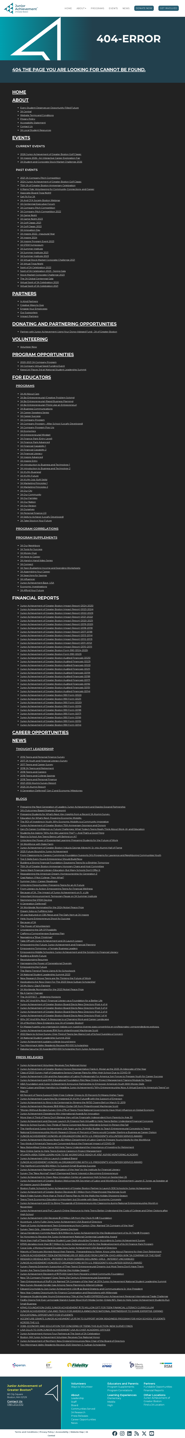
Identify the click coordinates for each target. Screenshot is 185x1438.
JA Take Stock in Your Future (36, 520)
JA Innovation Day (30, 230)
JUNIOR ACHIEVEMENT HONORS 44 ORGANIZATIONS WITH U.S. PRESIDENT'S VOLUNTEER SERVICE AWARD (81, 1162)
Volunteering (30, 339)
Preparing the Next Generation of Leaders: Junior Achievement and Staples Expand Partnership (72, 806)
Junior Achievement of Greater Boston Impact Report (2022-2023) (56, 613)
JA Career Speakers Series (34, 412)
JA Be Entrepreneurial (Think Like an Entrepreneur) (48, 405)
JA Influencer (27, 579)
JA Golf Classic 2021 (30, 222)
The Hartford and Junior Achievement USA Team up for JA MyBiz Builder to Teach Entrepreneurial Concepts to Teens (85, 1128)
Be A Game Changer (31, 993)
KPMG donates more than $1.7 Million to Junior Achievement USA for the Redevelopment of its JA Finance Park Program (86, 1244)
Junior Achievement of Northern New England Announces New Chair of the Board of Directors (72, 1341)
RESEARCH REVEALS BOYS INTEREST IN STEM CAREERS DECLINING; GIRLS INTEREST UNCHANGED (77, 1259)
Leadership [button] (77, 1398)
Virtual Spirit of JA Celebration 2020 (39, 282)
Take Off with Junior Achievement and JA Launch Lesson (51, 940)
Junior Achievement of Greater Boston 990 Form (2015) (50, 721)
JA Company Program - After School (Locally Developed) (51, 423)
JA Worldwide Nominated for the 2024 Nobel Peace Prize (52, 907)
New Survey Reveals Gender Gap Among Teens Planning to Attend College (61, 1285)
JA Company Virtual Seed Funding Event (42, 366)
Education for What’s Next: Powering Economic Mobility (51, 818)
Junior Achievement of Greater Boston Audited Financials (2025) (55, 657)
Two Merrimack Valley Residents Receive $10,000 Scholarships (54, 1045)
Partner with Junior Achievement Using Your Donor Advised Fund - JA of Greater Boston (68, 331)
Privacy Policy (27, 119)
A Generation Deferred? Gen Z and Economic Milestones (51, 790)
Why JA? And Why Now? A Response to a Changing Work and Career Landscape (64, 1019)
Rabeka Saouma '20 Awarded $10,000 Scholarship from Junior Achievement (62, 1049)
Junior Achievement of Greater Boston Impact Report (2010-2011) (56, 646)
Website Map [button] (77, 1432)
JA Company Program (32, 420)
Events (113, 8)
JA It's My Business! (30, 472)
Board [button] (74, 1405)
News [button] (74, 1423)
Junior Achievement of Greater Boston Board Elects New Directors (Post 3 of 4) (63, 1008)
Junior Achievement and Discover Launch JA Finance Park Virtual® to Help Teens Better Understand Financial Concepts (86, 1121)
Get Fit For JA (27, 196)
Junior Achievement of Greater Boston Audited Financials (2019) (55, 672)
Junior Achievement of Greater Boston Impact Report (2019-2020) (56, 624)
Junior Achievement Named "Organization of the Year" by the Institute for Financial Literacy (70, 1169)
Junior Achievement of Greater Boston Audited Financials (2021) (55, 669)
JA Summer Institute (31, 248)
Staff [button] (74, 1401)
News (126, 8)
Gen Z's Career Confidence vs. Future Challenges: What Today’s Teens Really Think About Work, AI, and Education (82, 829)
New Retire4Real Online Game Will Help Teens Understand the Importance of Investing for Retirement (77, 1147)
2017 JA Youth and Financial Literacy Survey (43, 760)
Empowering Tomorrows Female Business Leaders (48, 948)
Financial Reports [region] (154, 1390)
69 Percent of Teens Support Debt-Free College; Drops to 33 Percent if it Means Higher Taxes (71, 1095)
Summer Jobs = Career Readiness (38, 881)
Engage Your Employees (33, 308)
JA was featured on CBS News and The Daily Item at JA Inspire (54, 914)
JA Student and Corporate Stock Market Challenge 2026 (51, 161)
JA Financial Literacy (31, 453)
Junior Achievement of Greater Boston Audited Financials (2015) (55, 687)
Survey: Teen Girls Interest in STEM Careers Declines (49, 1229)
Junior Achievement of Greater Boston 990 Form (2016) (50, 717)
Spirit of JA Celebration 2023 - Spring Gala (43, 271)
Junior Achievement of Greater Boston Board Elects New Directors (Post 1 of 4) (63, 1015)
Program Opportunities (43, 354)
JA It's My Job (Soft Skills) (33, 479)
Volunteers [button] (78, 1383)
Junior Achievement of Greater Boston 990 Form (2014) (50, 725)
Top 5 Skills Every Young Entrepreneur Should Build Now (51, 859)
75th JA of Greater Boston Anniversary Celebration (47, 185)
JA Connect (26, 564)
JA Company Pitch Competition (37, 207)
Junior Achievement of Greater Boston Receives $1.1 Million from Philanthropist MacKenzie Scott (73, 1191)
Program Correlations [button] (119, 1390)
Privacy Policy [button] (47, 1432)
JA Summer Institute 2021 (34, 252)
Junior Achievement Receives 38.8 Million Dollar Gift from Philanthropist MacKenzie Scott (69, 1106)
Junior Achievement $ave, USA (37, 582)
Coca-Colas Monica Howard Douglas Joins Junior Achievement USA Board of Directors (68, 1247)
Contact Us (26, 126)
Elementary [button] (114, 1398)
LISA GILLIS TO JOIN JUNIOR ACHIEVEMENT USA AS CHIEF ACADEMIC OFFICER (65, 1329)
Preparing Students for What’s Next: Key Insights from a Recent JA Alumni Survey (65, 814)
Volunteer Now (28, 346)
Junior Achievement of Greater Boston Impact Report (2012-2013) (56, 639)
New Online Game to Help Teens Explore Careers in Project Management (60, 1151)
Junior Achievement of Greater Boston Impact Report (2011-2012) (56, 643)
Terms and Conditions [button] (26, 1432)
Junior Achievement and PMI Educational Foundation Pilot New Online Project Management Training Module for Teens (85, 1080)
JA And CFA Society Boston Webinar (40, 200)
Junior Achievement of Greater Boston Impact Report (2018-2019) (56, 628)
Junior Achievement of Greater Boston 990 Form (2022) (51, 695)
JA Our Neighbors (30, 545)
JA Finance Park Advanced (35, 442)
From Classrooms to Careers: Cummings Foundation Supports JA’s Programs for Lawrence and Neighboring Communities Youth (90, 855)
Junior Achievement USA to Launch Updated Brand (48, 1158)
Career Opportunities (40, 732)
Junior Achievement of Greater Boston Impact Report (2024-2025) (57, 605)
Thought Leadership (35, 749)
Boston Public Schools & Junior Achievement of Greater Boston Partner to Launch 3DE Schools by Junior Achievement (85, 1188)
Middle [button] (111, 1401)
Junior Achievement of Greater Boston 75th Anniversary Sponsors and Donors (63, 825)
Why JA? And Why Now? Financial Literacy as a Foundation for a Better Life (61, 1000)
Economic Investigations (33, 586)
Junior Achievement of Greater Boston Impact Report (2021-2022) (56, 616)
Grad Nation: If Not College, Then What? (42, 877)
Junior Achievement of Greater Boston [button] (157, 1399)
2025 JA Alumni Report (33, 786)
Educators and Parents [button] (122, 1383)
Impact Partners (29, 316)
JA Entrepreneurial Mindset (35, 434)
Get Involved (168, 8)
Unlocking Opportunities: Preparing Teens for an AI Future (52, 885)
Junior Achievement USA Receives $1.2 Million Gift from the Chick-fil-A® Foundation (66, 1218)
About (81, 8)
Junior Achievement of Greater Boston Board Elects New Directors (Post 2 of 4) (63, 1011)
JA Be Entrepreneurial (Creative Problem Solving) (47, 397)
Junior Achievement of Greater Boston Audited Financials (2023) (55, 661)
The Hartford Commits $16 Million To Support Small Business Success (58, 1165)
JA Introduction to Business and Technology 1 (45, 464)
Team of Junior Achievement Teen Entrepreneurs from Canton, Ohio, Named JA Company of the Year (77, 1225)
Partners (24, 293)
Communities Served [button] (83, 1408)
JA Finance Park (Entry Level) (36, 438)
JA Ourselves (27, 509)
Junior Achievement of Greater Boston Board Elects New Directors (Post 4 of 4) (64, 1004)
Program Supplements (36, 537)
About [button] (75, 1395)
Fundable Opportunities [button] (158, 1386)
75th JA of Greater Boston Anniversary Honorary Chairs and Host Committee (62, 866)
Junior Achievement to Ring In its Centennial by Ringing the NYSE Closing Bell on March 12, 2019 (72, 1102)
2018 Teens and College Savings (37, 775)
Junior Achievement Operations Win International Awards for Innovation (59, 1113)
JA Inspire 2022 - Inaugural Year (37, 233)
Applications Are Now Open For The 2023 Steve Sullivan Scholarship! (57, 982)
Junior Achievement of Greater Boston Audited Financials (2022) (55, 665)
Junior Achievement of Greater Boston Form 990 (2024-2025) (54, 650)
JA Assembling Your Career (35, 571)
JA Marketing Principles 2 (34, 487)
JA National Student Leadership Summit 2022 (45, 1037)
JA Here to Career (30, 556)
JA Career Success (30, 416)
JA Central (26, 111)
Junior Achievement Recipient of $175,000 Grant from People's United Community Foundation (72, 1274)
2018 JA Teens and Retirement (37, 768)
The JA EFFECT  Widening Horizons (40, 996)
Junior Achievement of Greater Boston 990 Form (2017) (50, 713)
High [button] (110, 1405)
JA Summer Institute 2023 (34, 256)
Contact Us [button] (14, 1401)
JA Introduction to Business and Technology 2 (45, 468)
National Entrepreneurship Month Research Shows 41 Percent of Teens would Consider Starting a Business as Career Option (88, 1132)
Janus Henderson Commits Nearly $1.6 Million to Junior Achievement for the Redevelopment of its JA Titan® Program (85, 1232)
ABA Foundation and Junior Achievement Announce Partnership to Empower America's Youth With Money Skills (82, 1084)
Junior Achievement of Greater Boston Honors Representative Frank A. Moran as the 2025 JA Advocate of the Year (83, 1069)
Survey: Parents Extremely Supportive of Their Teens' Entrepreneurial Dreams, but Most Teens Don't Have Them (82, 1266)
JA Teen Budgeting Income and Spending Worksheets (50, 568)
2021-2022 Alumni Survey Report (38, 783)
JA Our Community (30, 494)
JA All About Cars (29, 393)
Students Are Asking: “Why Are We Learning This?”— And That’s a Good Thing (62, 833)
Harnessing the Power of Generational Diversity (46, 963)
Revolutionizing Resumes (34, 959)
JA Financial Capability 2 (33, 449)
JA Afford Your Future (32, 590)
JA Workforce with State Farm (36, 844)
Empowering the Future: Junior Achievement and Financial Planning (58, 944)
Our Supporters (28, 312)
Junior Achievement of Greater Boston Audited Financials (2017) (55, 680)
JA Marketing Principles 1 (34, 483)
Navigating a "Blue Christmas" (36, 937)
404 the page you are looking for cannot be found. (79, 69)
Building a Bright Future (33, 955)
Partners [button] (149, 1383)
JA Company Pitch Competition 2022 (40, 211)
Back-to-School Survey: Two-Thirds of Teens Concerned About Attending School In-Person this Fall (74, 1124)
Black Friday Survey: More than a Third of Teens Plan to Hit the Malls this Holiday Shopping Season (74, 1195)
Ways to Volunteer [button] (82, 1386)
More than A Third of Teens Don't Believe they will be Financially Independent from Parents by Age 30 (76, 1117)
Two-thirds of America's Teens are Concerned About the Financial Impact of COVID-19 (67, 1143)
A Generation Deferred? (33, 903)
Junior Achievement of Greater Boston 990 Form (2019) (50, 706)
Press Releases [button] (79, 1416)
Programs (97, 8)
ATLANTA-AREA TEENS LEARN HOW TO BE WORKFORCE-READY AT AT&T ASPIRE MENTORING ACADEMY (79, 1154)
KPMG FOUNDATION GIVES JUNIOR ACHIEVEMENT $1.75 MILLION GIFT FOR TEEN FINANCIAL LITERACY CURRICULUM (87, 1307)
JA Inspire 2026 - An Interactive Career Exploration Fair (50, 158)
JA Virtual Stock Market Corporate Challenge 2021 (47, 260)
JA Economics (28, 431)
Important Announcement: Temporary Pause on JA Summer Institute (58, 896)
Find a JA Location (154, 1404)
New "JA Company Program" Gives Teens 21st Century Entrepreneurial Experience (65, 1277)
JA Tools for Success (31, 549)
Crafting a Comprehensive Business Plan (42, 933)
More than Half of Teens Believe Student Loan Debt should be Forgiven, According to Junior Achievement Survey (82, 1240)
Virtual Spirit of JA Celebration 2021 (39, 286)
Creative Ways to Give (32, 305)
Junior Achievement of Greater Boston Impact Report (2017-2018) (56, 631)
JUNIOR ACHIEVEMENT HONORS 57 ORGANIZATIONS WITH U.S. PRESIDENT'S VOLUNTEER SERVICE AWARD (81, 1262)
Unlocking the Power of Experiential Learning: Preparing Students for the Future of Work (69, 840)
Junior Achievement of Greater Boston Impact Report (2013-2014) (56, 635)
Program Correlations (37, 528)
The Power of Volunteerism (35, 926)
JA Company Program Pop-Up (37, 427)
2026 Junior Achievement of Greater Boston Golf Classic (50, 154)
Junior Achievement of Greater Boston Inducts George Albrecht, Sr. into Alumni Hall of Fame (71, 847)
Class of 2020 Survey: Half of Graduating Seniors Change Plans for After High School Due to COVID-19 (75, 1072)
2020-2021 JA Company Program (38, 362)
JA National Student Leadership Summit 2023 (45, 974)
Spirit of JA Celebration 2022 (35, 267)
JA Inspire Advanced (31, 457)
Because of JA (28, 922)
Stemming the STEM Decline (36, 900)
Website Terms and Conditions (37, 115)
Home (68, 8)
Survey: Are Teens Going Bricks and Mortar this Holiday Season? (54, 1270)
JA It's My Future (29, 475)
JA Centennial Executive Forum (37, 204)
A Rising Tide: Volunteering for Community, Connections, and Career (57, 189)
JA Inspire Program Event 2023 (37, 241)
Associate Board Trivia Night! (35, 192)
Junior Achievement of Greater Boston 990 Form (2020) (51, 702)
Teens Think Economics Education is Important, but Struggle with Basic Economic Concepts (70, 1199)
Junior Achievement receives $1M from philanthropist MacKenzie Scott (59, 1030)
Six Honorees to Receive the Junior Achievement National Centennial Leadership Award (68, 1236)
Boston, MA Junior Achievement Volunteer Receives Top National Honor (60, 1337)
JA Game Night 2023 (31, 219)
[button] (85, 8)
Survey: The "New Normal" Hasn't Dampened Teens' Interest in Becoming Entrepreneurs (69, 1173)
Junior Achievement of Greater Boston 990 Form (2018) (50, 710)
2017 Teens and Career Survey (36, 764)
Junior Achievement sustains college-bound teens (47, 1041)
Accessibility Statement (33, 122)
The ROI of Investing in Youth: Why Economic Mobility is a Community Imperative (64, 821)
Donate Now (144, 8)
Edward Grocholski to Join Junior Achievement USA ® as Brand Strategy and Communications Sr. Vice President (81, 1288)
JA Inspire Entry (28, 461)
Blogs (21, 799)
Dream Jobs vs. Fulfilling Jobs (36, 911)
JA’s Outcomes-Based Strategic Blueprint (43, 810)
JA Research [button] (78, 1412)
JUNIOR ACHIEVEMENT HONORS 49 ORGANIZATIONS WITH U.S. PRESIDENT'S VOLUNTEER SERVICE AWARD (81, 1136)
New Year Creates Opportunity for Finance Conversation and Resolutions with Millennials (68, 1292)
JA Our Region (28, 505)
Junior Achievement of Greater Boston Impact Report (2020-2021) (56, 620)
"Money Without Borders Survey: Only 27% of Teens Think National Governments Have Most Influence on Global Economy (87, 1110)
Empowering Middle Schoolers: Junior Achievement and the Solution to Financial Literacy (69, 952)
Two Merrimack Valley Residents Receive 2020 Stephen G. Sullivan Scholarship (63, 1344)
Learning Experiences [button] (122, 1395)
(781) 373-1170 (15, 1404)
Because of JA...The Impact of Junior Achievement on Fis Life (54, 892)
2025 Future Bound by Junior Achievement (44, 851)
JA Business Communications (36, 408)
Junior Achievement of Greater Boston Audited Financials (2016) (55, 684)
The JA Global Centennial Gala (36, 278)
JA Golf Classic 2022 (31, 226)
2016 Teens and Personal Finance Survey (42, 757)
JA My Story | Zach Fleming (35, 985)
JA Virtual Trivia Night (31, 263)
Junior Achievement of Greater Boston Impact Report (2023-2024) (57, 609)
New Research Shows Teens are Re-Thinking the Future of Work (55, 978)
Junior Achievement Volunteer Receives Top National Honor (53, 1065)
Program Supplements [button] (120, 1386)
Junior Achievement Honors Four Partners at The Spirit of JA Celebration (60, 1333)
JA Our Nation (28, 502)
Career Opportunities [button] (83, 1419)
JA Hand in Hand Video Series (36, 560)
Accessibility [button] (62, 1432)
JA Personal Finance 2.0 (33, 513)
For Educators (31, 377)
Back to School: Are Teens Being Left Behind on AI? (48, 836)
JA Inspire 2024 (28, 237)
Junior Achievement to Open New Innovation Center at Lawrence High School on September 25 (73, 1177)
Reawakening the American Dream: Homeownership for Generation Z (58, 873)
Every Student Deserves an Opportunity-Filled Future (49, 107)
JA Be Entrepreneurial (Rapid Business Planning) (47, 401)
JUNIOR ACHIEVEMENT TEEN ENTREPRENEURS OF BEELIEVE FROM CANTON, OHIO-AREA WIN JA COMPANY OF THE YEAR (90, 1255)
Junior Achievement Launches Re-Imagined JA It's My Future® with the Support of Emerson (71, 1098)
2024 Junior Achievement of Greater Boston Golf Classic (51, 181)
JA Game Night (28, 215)
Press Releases (29, 1057)
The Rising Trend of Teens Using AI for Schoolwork (47, 970)
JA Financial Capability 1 (33, 446)
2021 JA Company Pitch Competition (40, 178)
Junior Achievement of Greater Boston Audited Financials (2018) (55, 676)
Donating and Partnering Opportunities (64, 324)
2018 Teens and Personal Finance (38, 779)
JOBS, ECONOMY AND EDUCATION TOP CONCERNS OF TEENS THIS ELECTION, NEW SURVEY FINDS (76, 1326)
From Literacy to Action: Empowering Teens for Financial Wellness (56, 888)
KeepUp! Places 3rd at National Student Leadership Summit (53, 369)
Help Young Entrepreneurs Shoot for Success (45, 918)
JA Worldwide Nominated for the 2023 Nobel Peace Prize (52, 989)
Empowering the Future (33, 967)
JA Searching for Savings (33, 575)
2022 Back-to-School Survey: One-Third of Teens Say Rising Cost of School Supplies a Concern (71, 1034)
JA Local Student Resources (35, 130)
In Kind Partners (29, 301)
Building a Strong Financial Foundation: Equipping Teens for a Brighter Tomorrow (64, 862)
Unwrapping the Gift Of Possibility (38, 929)
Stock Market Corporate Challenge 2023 (42, 274)
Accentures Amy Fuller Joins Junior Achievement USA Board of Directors (61, 1221)
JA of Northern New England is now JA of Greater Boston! (51, 1023)
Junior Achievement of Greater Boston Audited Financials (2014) (55, 691)
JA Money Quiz (28, 553)
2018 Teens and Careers (33, 772)
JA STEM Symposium (31, 245)
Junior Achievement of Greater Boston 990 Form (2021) (50, 698)
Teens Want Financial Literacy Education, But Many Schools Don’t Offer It (60, 870)
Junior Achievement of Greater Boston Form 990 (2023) (51, 654)
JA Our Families (28, 498)
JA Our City (26, 490)
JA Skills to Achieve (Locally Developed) (42, 516)
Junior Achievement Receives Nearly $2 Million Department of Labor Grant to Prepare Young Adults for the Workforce (85, 1139)
